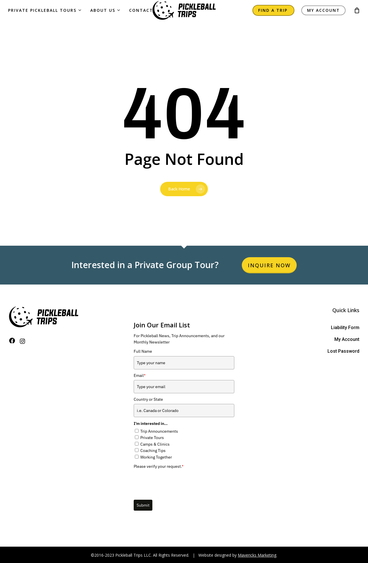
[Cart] (357, 16)
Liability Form (345, 327)
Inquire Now (269, 265)
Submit (143, 505)
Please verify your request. (158, 466)
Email (139, 375)
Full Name (143, 351)
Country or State (148, 399)
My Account (346, 339)
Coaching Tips (153, 450)
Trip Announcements (159, 431)
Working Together (156, 457)
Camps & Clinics (155, 444)
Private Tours (152, 437)
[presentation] (177, 482)
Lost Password (343, 351)
